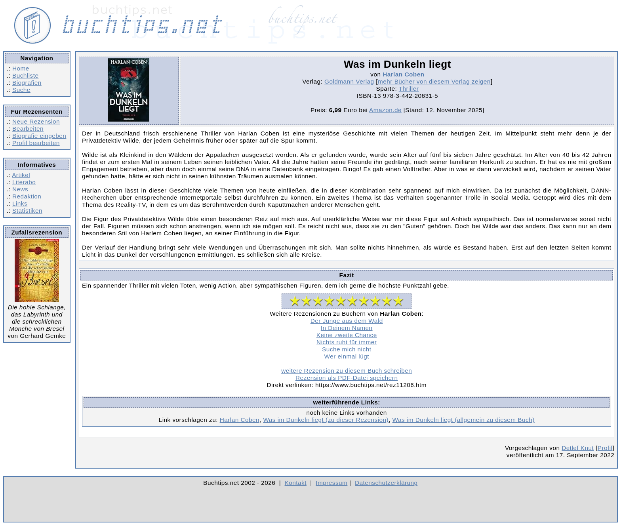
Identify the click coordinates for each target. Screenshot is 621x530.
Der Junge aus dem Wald (346, 320)
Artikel (21, 175)
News (20, 189)
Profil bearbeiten (36, 142)
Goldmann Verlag (349, 81)
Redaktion (26, 196)
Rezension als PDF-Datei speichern (346, 377)
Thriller (409, 88)
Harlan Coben (403, 74)
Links (19, 203)
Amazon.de (385, 110)
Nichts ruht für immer (346, 342)
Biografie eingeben (39, 135)
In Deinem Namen (347, 327)
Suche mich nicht (346, 349)
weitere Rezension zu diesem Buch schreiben (346, 370)
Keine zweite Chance (346, 335)
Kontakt (296, 482)
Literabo (24, 182)
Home (20, 68)
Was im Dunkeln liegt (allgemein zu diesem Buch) (463, 419)
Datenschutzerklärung (386, 482)
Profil (605, 447)
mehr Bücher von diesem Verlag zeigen (434, 81)
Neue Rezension (36, 121)
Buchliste (25, 75)
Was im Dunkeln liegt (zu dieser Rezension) (326, 419)
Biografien (27, 82)
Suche (21, 89)
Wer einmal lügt (346, 356)
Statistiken (27, 210)
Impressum (331, 482)
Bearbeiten (28, 128)
